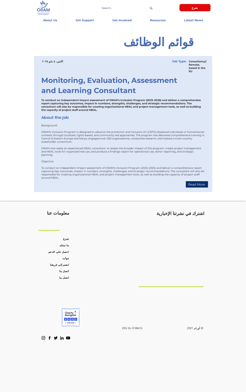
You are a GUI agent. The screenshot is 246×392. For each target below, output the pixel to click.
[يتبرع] (195, 7)
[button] (50, 20)
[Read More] (197, 184)
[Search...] (125, 8)
